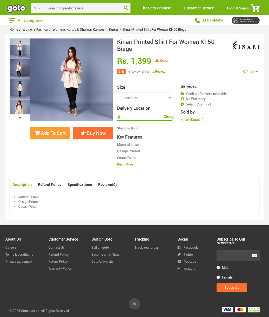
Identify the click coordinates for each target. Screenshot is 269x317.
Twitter (186, 254)
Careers (10, 247)
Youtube (187, 261)
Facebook (188, 247)
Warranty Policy (60, 268)
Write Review (156, 71)
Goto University (102, 261)
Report (162, 60)
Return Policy (58, 261)
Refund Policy (49, 184)
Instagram (188, 268)
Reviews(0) (107, 184)
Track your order (146, 247)
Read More (125, 164)
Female (227, 277)
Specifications (80, 184)
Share (250, 71)
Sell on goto (100, 247)
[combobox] (93, 8)
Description (22, 184)
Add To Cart (50, 133)
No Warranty (196, 98)
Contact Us (56, 247)
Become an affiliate (105, 254)
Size (121, 87)
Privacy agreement (18, 261)
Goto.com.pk (30, 310)
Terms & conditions (19, 254)
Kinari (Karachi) (191, 119)
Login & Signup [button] (238, 8)
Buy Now (93, 133)
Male (225, 267)
